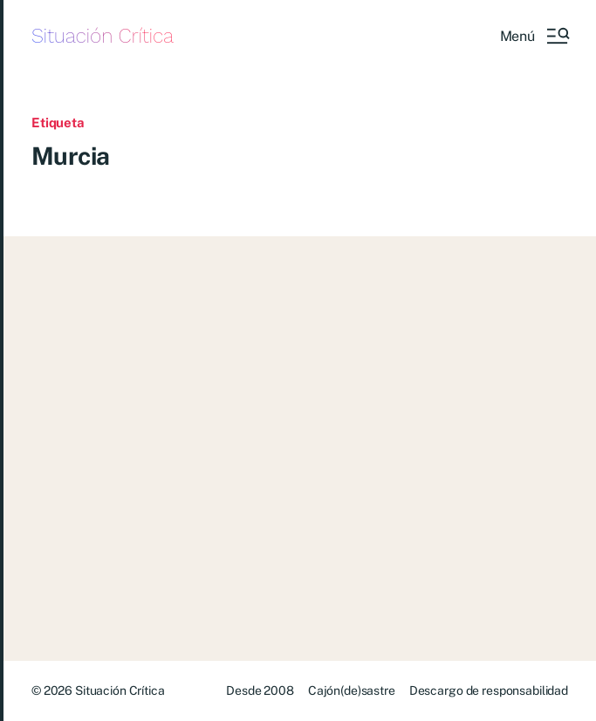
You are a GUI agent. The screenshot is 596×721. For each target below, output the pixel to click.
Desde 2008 (260, 690)
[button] (534, 36)
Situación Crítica (102, 36)
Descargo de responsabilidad (488, 690)
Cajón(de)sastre (351, 690)
